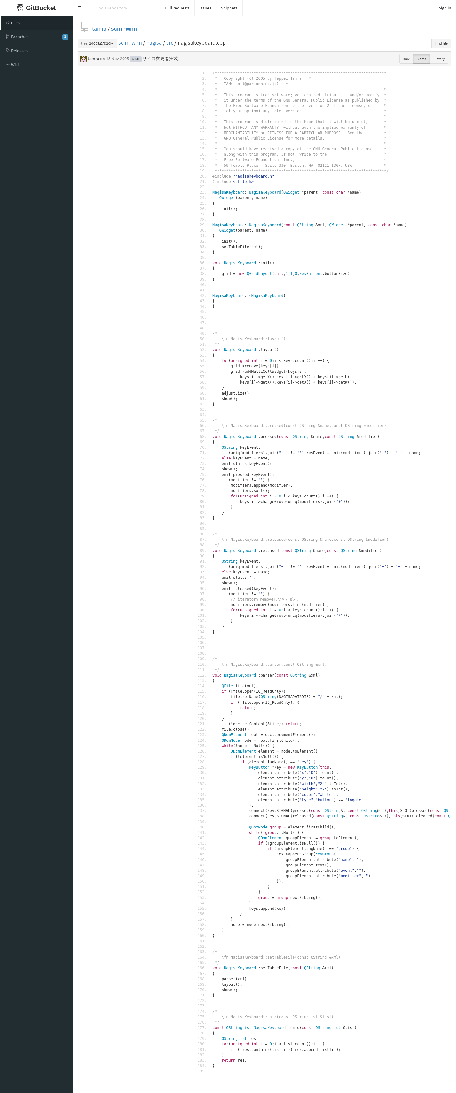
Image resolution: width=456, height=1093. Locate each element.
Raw (406, 58)
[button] (79, 8)
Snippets (229, 8)
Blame (421, 58)
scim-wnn (124, 28)
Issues (205, 8)
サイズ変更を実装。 (162, 58)
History (439, 58)
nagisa (154, 42)
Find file (441, 43)
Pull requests (177, 8)
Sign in (445, 8)
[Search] (123, 8)
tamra (99, 28)
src (169, 42)
